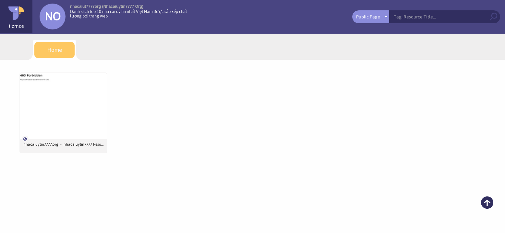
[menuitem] (54, 50)
